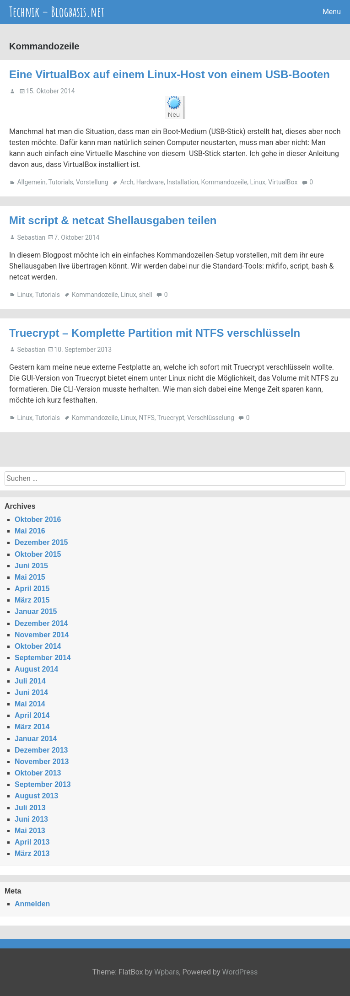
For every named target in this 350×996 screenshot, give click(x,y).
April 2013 (32, 842)
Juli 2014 (30, 681)
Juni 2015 (31, 566)
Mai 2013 (30, 830)
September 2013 (43, 784)
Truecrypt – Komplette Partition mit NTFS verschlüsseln (154, 333)
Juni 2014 (31, 692)
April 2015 (32, 588)
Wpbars (166, 972)
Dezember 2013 (41, 750)
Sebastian (31, 237)
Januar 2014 (36, 739)
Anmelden (32, 904)
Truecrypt (170, 417)
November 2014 (42, 635)
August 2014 (36, 669)
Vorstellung (92, 182)
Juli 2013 (30, 808)
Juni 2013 (31, 819)
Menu (332, 11)
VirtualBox (282, 182)
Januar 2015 (36, 611)
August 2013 (36, 796)
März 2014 (32, 727)
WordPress (240, 972)
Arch (127, 182)
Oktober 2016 (38, 519)
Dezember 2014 (41, 623)
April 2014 (32, 715)
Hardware (150, 182)
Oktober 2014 (38, 646)
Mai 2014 (30, 704)
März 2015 (32, 600)
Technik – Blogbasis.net (56, 11)
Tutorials (60, 182)
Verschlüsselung (210, 417)
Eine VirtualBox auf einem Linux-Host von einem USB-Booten (169, 74)
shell (145, 294)
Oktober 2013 (38, 773)
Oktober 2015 (38, 554)
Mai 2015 (30, 577)
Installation (182, 182)
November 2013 (42, 761)
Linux (257, 182)
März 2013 (32, 853)
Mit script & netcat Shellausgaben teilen (112, 220)
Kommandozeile (224, 182)
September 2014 (43, 658)
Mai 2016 (30, 531)
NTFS (147, 417)
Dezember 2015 (41, 542)
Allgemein (31, 182)
